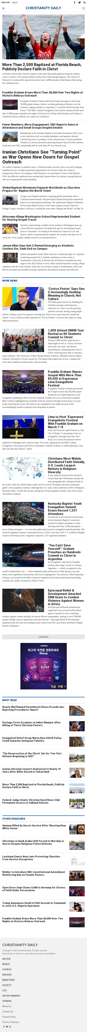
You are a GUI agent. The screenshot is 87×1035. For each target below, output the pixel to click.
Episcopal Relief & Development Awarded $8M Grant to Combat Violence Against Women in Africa (66, 597)
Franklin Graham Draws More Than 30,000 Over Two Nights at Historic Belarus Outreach (42, 94)
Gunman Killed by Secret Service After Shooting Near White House (34, 827)
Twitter (79, 2)
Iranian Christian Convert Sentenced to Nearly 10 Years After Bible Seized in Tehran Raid (31, 770)
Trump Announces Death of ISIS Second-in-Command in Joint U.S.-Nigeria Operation (34, 904)
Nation (6, 959)
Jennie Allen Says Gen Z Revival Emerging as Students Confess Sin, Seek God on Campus (38, 247)
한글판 (15, 2)
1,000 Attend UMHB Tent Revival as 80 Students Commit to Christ (66, 334)
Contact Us (7, 1011)
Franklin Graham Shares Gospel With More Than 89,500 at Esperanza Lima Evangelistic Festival (65, 378)
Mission (6, 974)
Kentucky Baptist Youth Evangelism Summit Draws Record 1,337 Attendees (65, 509)
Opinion (6, 1001)
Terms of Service (10, 1022)
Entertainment (11, 996)
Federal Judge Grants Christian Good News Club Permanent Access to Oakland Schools (31, 801)
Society (6, 985)
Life (4, 990)
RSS (84, 2)
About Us (6, 1006)
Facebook (74, 2)
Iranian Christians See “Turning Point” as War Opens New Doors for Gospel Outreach (42, 157)
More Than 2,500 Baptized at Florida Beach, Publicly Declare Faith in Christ (42, 66)
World (6, 964)
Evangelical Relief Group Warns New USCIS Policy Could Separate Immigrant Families (31, 739)
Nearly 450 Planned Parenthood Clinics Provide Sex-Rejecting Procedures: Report (33, 708)
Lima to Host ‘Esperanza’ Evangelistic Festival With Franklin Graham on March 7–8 (66, 422)
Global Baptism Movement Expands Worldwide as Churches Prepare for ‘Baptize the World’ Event (41, 189)
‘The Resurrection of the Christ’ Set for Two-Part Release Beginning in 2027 (32, 755)
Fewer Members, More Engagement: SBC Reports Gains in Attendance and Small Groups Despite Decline (40, 126)
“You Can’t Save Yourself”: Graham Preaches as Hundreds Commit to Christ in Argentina (64, 552)
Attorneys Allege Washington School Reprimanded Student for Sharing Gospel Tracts (41, 218)
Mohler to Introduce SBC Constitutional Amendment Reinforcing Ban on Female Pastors (33, 873)
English (6, 2)
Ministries (8, 980)
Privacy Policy (9, 1017)
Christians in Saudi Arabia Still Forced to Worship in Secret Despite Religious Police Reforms (33, 842)
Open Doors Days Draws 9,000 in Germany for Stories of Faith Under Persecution (33, 889)
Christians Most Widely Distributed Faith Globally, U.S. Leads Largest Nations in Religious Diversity (66, 465)
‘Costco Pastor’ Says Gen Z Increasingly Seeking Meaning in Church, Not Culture (66, 294)
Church (6, 969)
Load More (44, 637)
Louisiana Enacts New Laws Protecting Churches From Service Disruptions (31, 858)
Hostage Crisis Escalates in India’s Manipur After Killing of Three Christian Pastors (31, 724)
